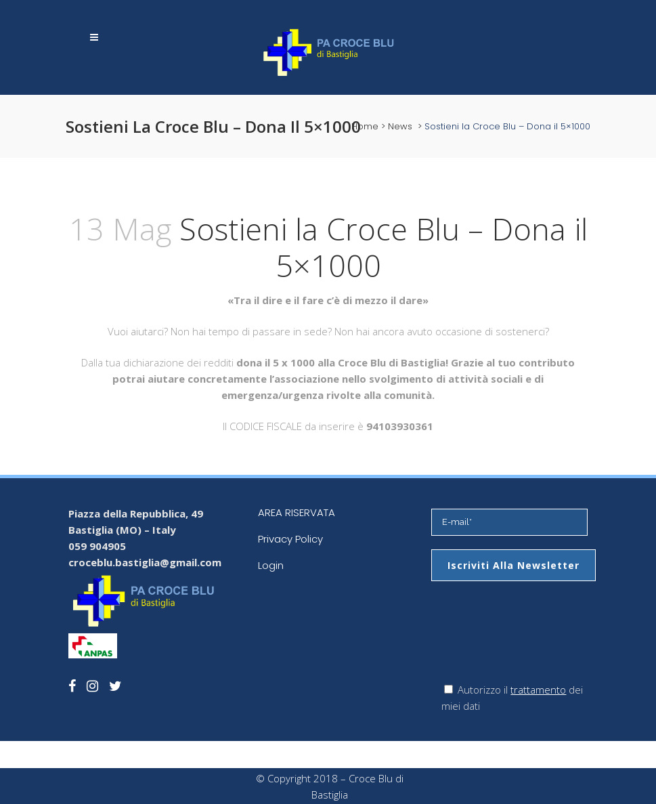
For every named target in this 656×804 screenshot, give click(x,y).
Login (271, 565)
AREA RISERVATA (296, 512)
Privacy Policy (290, 539)
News (400, 126)
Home (364, 126)
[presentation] (534, 641)
